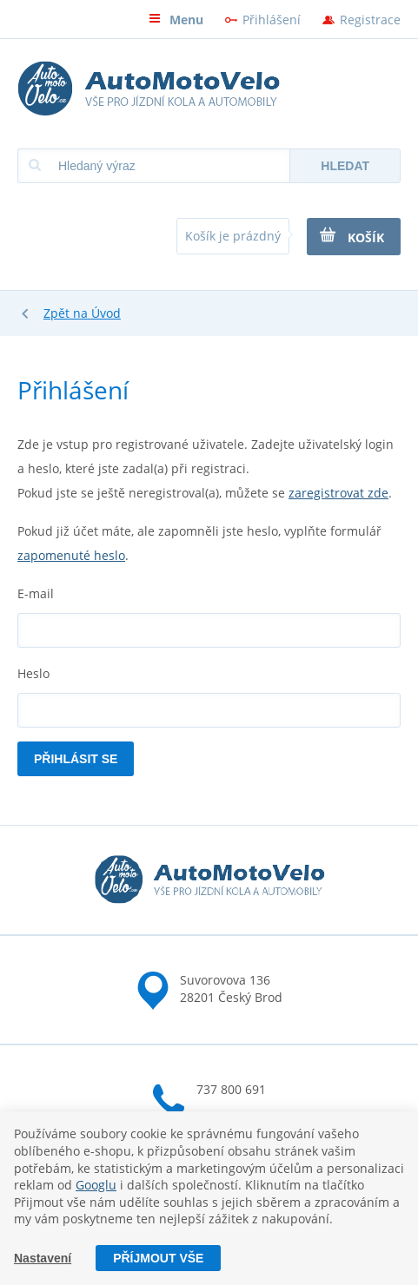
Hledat (345, 166)
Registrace (370, 19)
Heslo (33, 673)
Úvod (106, 313)
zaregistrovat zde (338, 492)
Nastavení (42, 1258)
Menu (176, 19)
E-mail (35, 593)
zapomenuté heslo (71, 555)
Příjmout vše (158, 1258)
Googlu (96, 1184)
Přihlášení (271, 19)
